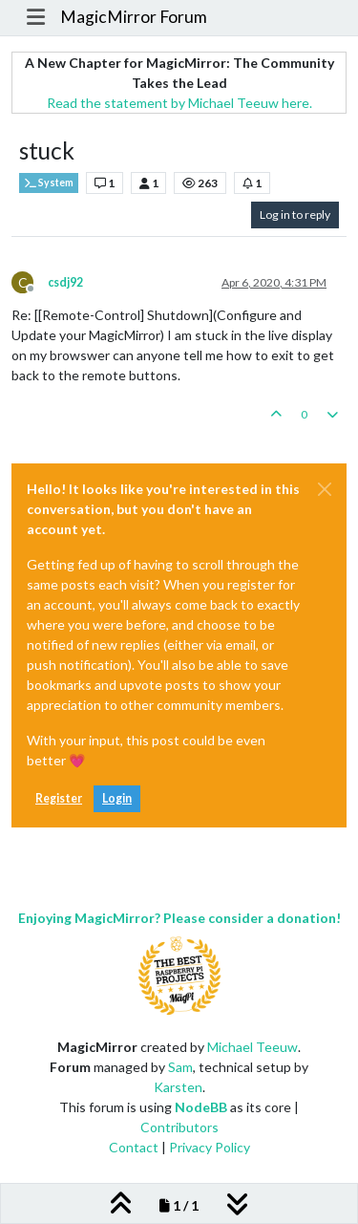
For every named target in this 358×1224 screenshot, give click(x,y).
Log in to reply (295, 214)
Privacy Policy (209, 1147)
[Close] (325, 489)
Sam (180, 1067)
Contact (133, 1147)
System (49, 183)
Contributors (179, 1127)
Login (117, 798)
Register (58, 798)
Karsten (178, 1087)
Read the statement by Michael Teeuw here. (179, 103)
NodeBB (201, 1107)
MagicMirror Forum (133, 17)
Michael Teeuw (252, 1047)
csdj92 (65, 282)
